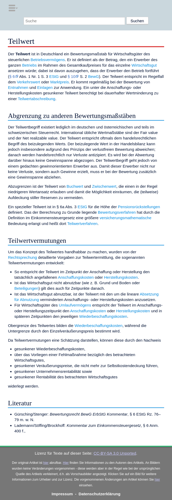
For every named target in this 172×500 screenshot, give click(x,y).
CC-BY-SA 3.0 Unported (115, 453)
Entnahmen (18, 87)
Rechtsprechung (22, 257)
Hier (66, 463)
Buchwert (75, 186)
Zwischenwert (104, 186)
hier (46, 463)
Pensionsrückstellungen (139, 207)
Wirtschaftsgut (144, 65)
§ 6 (12, 76)
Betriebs (29, 65)
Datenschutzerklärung (100, 494)
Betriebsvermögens (48, 59)
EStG (54, 76)
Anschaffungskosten (76, 277)
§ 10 (72, 76)
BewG (93, 76)
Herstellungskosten (121, 277)
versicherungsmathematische (126, 218)
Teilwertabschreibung (36, 98)
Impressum (62, 494)
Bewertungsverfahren (117, 212)
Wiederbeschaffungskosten (103, 316)
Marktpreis (59, 82)
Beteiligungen (26, 288)
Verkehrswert (28, 82)
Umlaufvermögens (75, 305)
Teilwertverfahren (82, 223)
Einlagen (45, 87)
